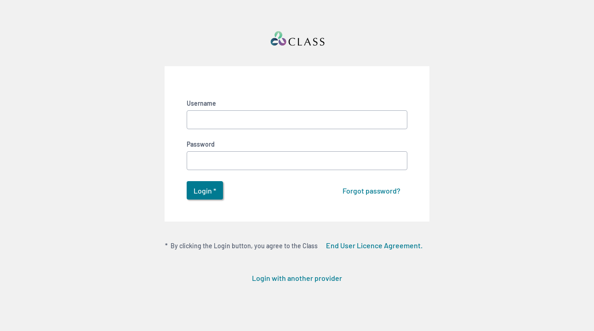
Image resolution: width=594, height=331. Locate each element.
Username (201, 103)
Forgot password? (371, 190)
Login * (205, 190)
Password (201, 144)
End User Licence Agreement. (374, 245)
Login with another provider (297, 278)
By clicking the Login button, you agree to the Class (297, 245)
